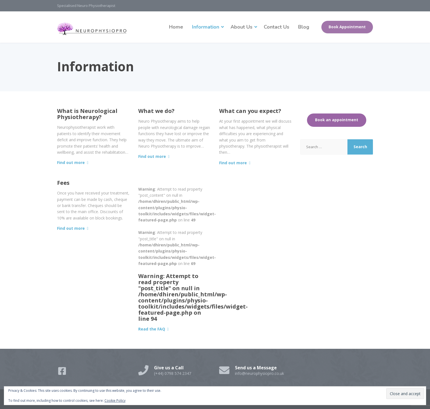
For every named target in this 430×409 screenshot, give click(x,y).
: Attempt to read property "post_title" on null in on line (193, 297)
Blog (303, 27)
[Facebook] (62, 372)
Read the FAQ (151, 329)
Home (176, 27)
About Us (241, 27)
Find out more (71, 162)
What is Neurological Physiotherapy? (87, 114)
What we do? (156, 111)
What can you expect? (250, 111)
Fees (63, 182)
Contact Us (276, 27)
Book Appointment (347, 26)
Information (205, 27)
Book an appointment (336, 119)
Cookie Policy (115, 400)
